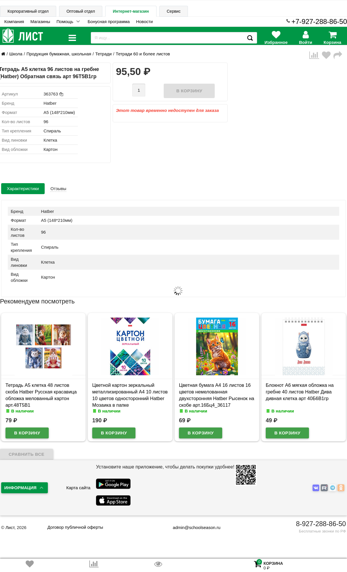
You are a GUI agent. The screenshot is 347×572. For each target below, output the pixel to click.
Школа (15, 53)
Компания (14, 21)
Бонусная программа (109, 21)
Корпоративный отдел (28, 11)
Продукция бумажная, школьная (59, 53)
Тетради (103, 53)
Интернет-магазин (131, 11)
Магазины (40, 21)
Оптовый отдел (81, 11)
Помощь (64, 21)
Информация (20, 487)
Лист (9, 527)
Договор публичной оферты (75, 527)
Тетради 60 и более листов (143, 53)
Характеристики (23, 188)
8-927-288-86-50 (321, 524)
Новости (144, 21)
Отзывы (58, 188)
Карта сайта (78, 487)
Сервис (174, 11)
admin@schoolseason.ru (192, 527)
